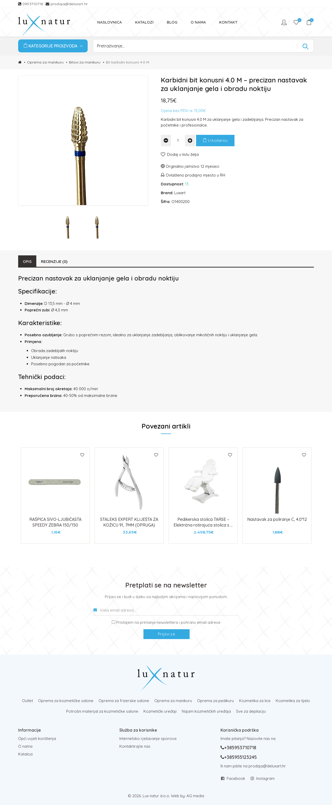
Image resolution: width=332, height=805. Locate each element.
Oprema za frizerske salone (124, 700)
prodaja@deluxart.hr (69, 4)
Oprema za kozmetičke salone (65, 700)
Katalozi (25, 754)
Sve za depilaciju (251, 711)
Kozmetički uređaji (160, 711)
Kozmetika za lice (255, 700)
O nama (25, 746)
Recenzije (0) (54, 261)
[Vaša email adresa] (166, 610)
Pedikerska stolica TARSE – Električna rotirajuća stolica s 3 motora (203, 525)
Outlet (27, 700)
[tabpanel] (55, 496)
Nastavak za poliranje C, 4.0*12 (277, 519)
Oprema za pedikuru (215, 700)
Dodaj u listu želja (183, 154)
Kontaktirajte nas (134, 746)
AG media (195, 795)
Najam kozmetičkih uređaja (206, 711)
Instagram (265, 778)
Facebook (236, 778)
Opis (27, 261)
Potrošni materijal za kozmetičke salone (102, 711)
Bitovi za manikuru (84, 62)
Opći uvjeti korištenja (37, 738)
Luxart (179, 192)
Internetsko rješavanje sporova (147, 738)
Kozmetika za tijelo (293, 700)
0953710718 (33, 4)
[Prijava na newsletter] (113, 622)
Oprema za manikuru (45, 62)
